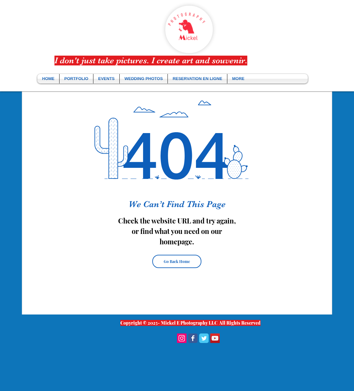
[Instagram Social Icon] (181, 338)
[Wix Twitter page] (204, 338)
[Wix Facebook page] (193, 338)
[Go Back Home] (176, 261)
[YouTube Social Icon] (215, 338)
